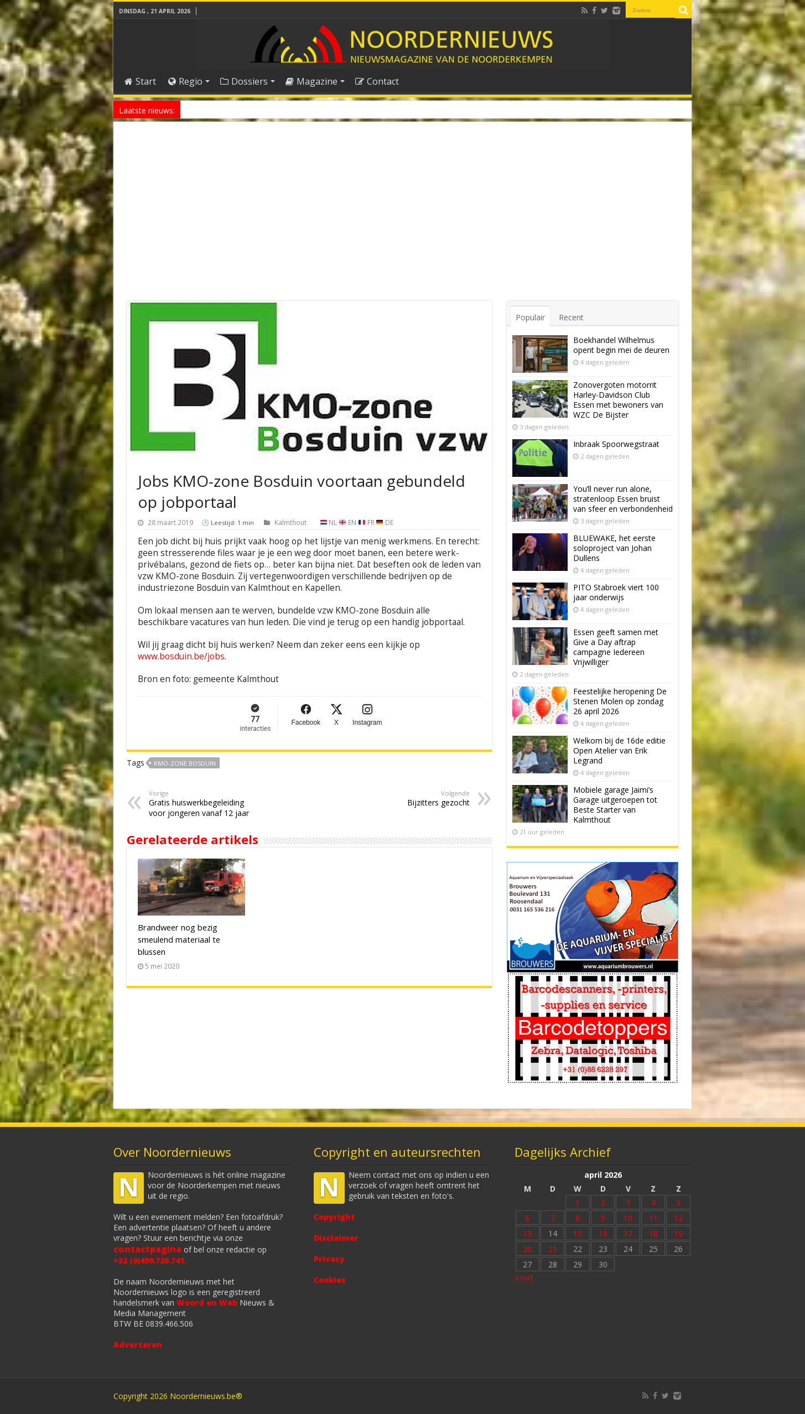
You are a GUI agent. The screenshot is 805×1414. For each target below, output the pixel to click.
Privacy (329, 1259)
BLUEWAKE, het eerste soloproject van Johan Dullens (614, 548)
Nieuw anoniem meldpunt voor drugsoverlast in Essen (269, 109)
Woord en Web (206, 1302)
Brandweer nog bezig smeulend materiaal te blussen (179, 939)
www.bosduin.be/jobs (181, 656)
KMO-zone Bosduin (185, 763)
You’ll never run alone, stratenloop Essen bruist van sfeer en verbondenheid (623, 499)
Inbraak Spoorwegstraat (616, 444)
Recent (571, 317)
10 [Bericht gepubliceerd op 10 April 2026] (628, 1218)
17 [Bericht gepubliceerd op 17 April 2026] (628, 1233)
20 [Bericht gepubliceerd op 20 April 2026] (527, 1249)
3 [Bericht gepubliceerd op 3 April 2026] (628, 1202)
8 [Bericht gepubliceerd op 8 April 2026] (577, 1218)
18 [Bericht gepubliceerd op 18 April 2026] (653, 1233)
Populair (530, 317)
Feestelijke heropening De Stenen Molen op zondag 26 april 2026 (620, 701)
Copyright (334, 1217)
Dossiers (244, 81)
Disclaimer (336, 1238)
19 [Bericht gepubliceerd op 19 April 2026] (678, 1233)
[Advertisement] (402, 218)
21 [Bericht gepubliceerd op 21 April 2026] (552, 1249)
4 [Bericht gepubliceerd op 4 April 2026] (653, 1202)
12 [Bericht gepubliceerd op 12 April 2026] (678, 1218)
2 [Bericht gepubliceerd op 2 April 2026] (603, 1202)
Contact (377, 81)
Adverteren (137, 1344)
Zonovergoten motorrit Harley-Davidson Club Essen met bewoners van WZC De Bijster (618, 400)
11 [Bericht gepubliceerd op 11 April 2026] (653, 1218)
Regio (185, 81)
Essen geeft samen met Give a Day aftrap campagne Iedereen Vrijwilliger (615, 647)
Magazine (311, 81)
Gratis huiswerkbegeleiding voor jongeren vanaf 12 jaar (205, 803)
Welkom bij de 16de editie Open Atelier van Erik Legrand (619, 750)
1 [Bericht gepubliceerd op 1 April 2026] (577, 1202)
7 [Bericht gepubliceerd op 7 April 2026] (552, 1218)
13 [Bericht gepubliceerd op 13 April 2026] (527, 1233)
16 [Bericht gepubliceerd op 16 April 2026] (603, 1233)
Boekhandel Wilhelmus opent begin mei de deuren (621, 345)
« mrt (524, 1277)
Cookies (330, 1280)
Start (140, 81)
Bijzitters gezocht (413, 798)
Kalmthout (290, 522)
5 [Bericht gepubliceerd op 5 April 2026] (678, 1202)
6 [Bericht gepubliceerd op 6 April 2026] (527, 1218)
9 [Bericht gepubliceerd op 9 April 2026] (603, 1218)
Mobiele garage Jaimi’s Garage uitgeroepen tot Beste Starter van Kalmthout (615, 804)
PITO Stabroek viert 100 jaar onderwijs (616, 592)
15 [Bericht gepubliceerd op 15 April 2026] (577, 1233)
